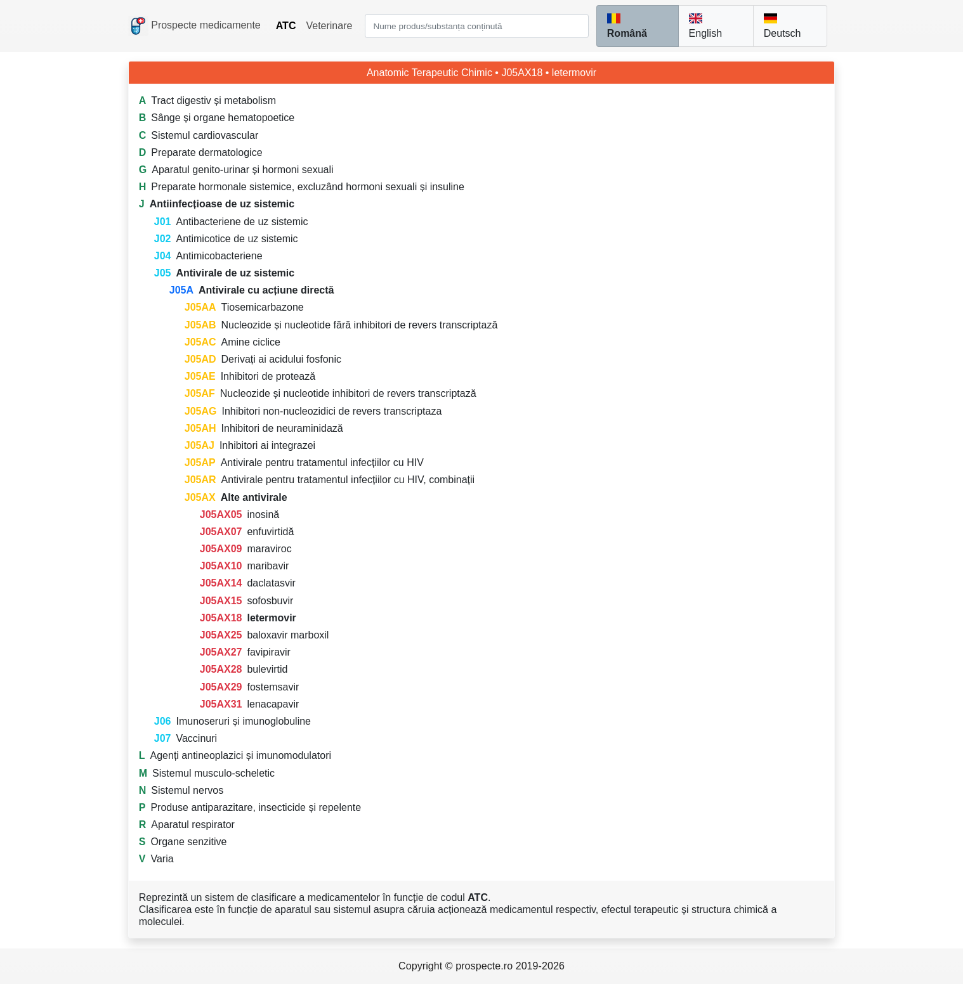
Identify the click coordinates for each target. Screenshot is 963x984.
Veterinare (329, 25)
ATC (286, 25)
